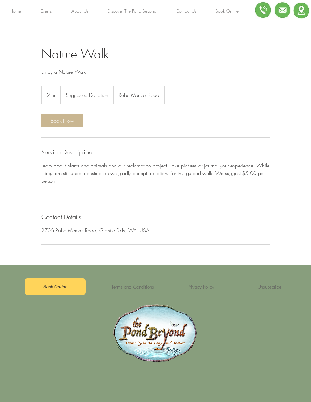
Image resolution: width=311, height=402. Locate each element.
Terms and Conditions (132, 287)
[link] (62, 120)
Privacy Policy (201, 287)
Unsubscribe (269, 287)
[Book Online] (55, 286)
